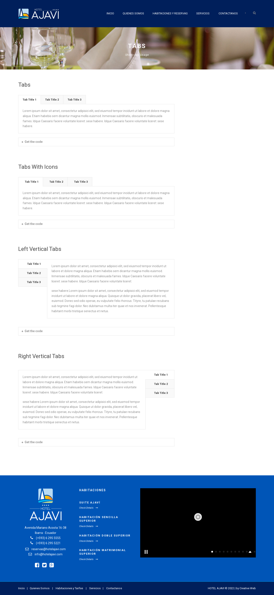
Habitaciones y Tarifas (69, 588)
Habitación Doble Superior (104, 535)
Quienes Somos (133, 13)
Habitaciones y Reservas (170, 13)
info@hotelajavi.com (49, 554)
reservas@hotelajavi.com (48, 549)
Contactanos (228, 13)
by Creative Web (246, 588)
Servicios (203, 13)
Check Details (88, 507)
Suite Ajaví (89, 502)
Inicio (110, 13)
